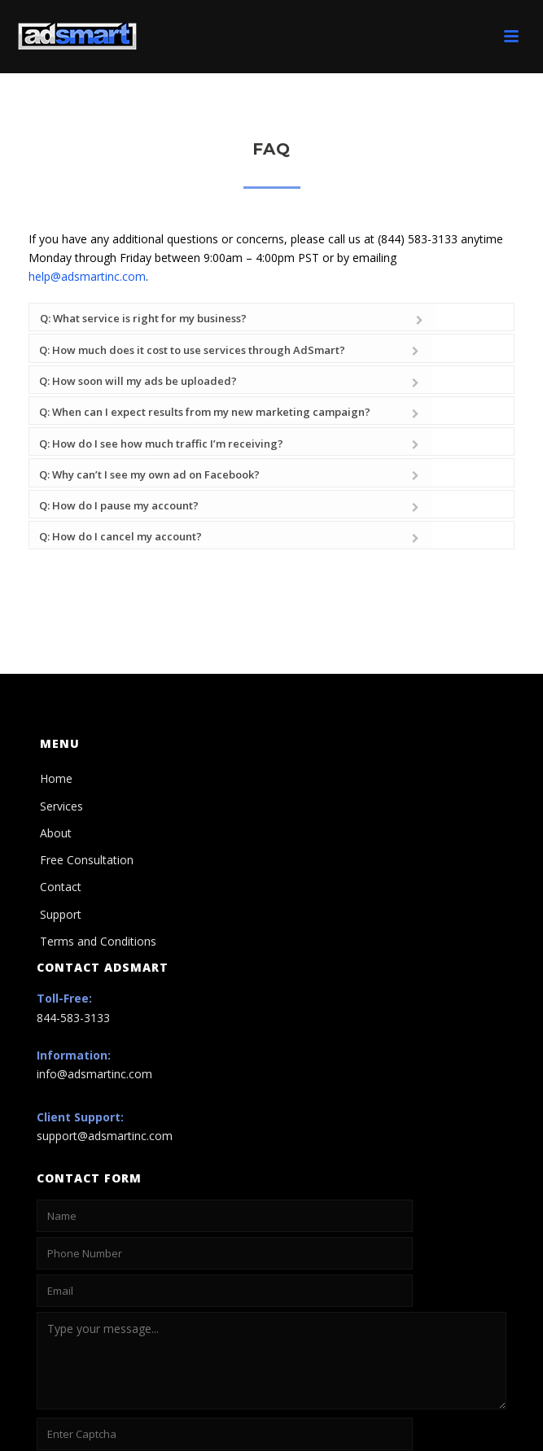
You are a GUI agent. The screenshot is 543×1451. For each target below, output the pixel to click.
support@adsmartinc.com (105, 1034)
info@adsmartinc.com (94, 972)
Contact (60, 785)
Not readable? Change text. (88, 1362)
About (56, 731)
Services (61, 704)
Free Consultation (87, 758)
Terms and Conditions (98, 839)
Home (56, 677)
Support (60, 812)
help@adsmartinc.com (87, 276)
